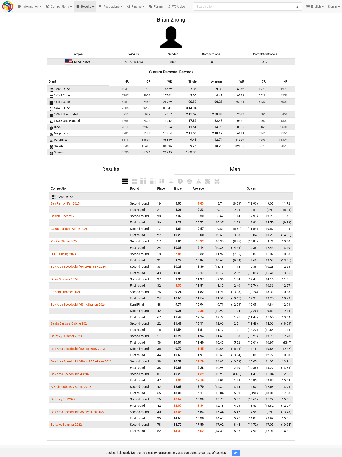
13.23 (218, 146)
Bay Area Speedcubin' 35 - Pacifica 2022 (77, 412)
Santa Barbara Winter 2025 (69, 228)
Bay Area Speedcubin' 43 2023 (71, 374)
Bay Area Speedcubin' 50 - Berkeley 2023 (78, 348)
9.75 (193, 146)
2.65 (193, 95)
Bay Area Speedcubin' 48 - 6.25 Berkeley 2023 (81, 361)
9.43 (193, 139)
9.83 (219, 89)
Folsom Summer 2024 (65, 292)
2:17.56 (191, 133)
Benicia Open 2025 (63, 216)
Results (110, 169)
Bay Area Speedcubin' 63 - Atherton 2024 (78, 304)
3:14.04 (191, 108)
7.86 (193, 89)
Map (235, 169)
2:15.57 (191, 114)
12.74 (218, 139)
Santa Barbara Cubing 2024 (70, 323)
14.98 (218, 127)
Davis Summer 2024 (64, 279)
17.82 (192, 120)
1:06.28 (217, 101)
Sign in (334, 6)
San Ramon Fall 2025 (65, 203)
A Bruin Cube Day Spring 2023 (71, 386)
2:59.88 (217, 114)
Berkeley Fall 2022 (63, 399)
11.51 (192, 127)
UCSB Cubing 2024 (63, 254)
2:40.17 (217, 133)
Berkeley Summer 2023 (66, 336)
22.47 (218, 120)
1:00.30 (191, 101)
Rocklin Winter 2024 (64, 241)
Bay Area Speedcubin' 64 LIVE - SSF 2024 (78, 266)
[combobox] (247, 6)
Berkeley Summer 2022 (66, 424)
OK (235, 453)
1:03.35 (191, 152)
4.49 (219, 95)
